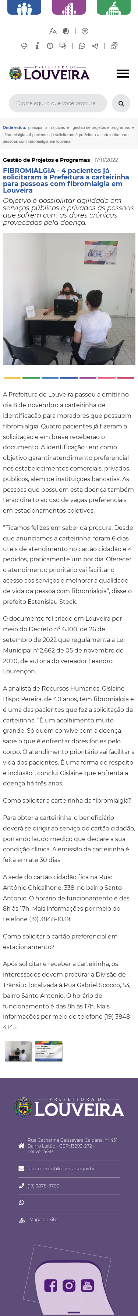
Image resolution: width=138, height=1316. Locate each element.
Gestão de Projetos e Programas (101, 127)
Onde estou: (14, 127)
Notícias (58, 127)
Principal (35, 127)
